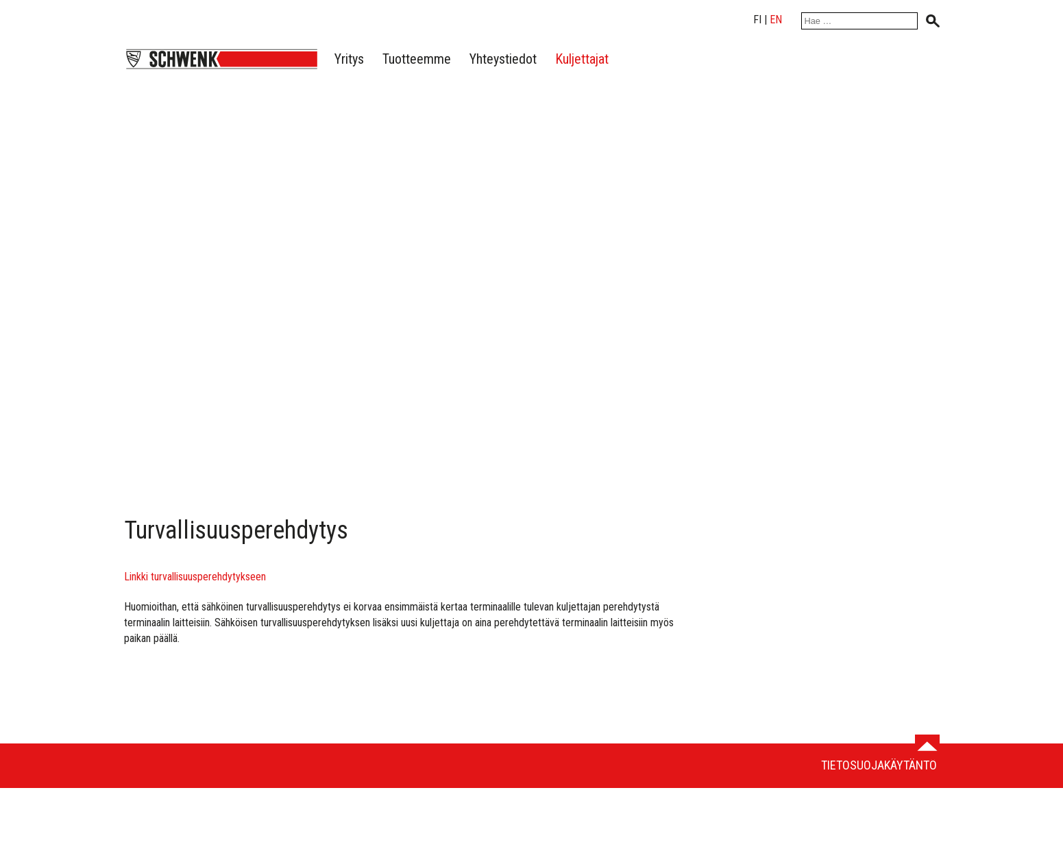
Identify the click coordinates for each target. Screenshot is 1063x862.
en (776, 19)
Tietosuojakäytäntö (879, 765)
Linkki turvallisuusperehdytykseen (195, 576)
